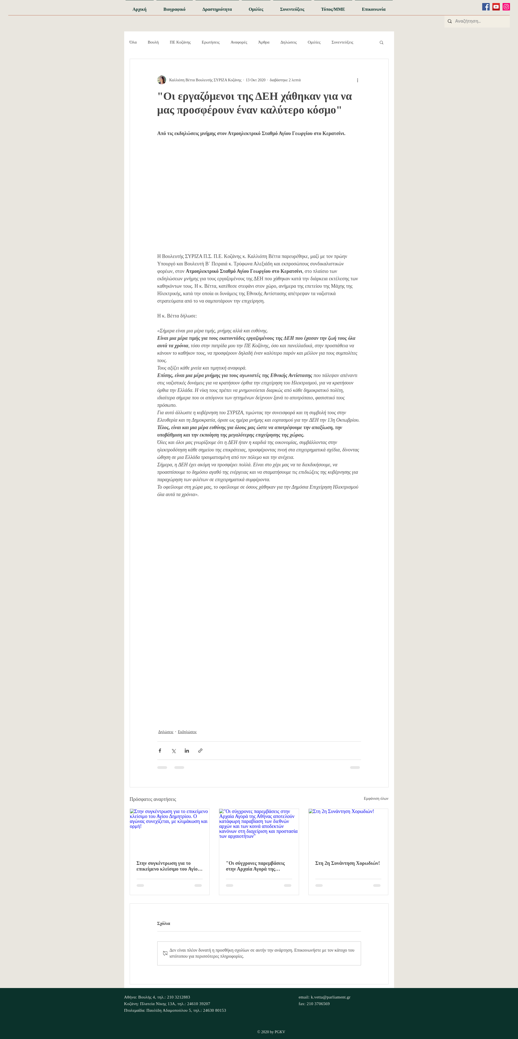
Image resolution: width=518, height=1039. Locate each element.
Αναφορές (238, 42)
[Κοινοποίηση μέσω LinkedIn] (186, 750)
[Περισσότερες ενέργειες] (357, 80)
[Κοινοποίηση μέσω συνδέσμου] (200, 750)
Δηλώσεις (288, 42)
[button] (381, 42)
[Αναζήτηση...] (476, 21)
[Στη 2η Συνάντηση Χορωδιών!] (348, 831)
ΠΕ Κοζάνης (180, 42)
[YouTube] (496, 6)
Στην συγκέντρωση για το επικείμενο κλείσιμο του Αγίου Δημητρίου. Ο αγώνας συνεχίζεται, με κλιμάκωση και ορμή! (169, 866)
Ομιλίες (314, 42)
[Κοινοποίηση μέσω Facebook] (159, 750)
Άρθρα (264, 42)
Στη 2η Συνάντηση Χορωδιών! (347, 863)
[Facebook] (486, 6)
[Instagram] (506, 6)
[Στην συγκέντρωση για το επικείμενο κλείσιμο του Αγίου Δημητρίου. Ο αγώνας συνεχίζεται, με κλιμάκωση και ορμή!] (170, 831)
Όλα (133, 42)
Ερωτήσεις (211, 42)
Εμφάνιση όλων (376, 798)
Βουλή (153, 42)
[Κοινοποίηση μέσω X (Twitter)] (173, 750)
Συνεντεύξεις (342, 42)
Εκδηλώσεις (187, 732)
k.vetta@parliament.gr (331, 997)
